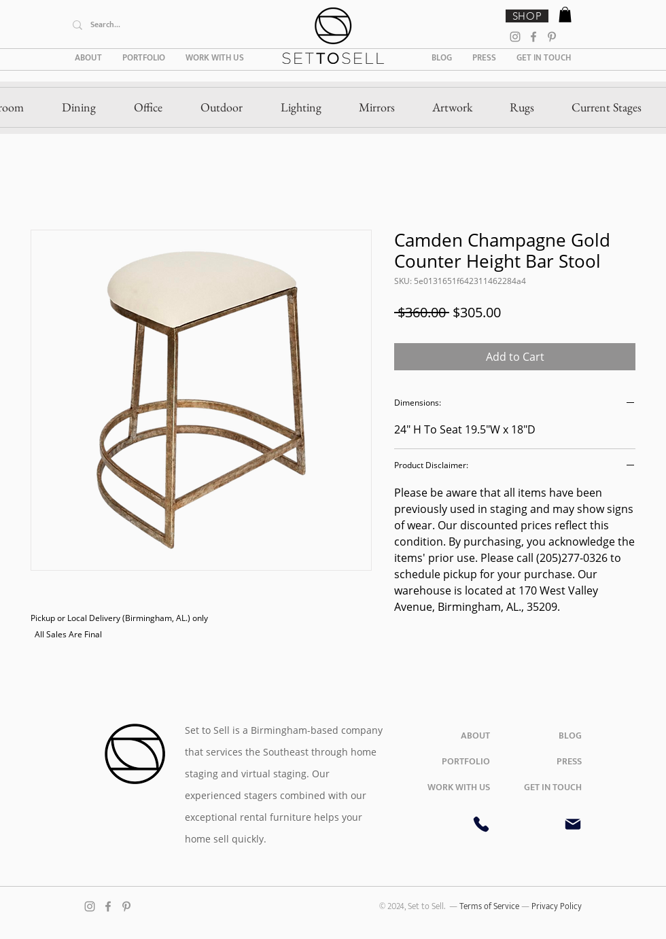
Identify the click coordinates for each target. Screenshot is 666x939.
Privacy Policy (556, 906)
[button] (565, 14)
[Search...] (167, 25)
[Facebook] (533, 36)
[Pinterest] (552, 36)
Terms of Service (490, 906)
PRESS (569, 761)
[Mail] (573, 824)
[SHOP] (527, 16)
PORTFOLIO (466, 761)
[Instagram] (515, 36)
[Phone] (481, 824)
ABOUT (475, 735)
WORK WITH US (458, 787)
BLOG (570, 735)
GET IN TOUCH (553, 787)
